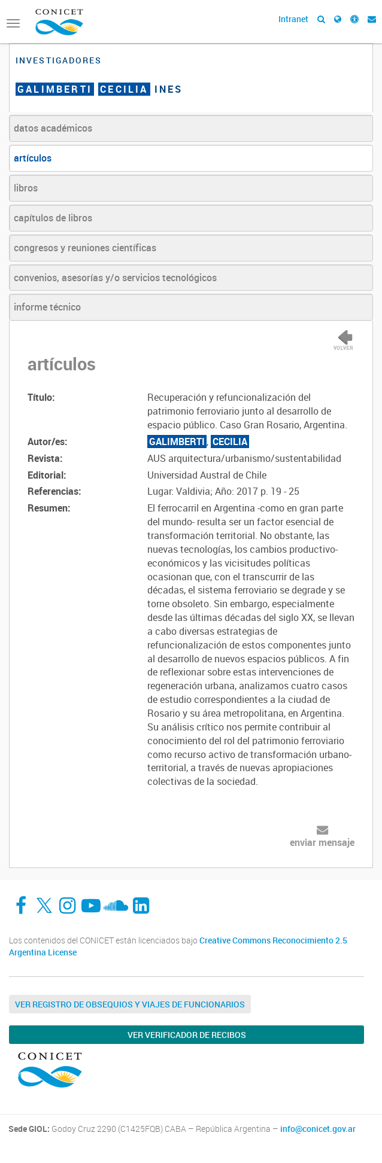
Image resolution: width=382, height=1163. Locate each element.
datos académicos (53, 128)
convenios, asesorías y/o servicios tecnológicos (115, 277)
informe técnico (47, 306)
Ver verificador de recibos (187, 1034)
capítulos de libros (53, 217)
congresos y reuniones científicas (85, 247)
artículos (32, 158)
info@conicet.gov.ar (318, 1129)
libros (26, 187)
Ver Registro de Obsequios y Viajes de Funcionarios (130, 1004)
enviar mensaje (322, 842)
